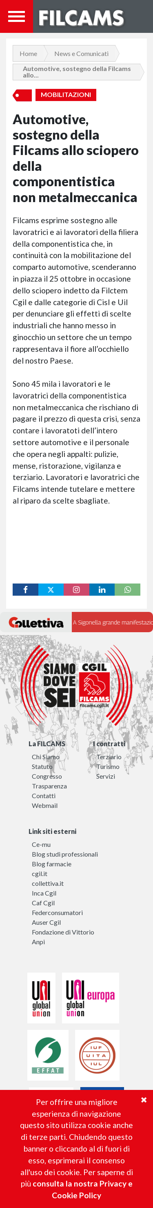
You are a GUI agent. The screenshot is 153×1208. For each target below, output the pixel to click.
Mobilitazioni (66, 95)
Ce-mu (41, 844)
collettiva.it (48, 883)
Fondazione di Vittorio (63, 932)
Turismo (108, 766)
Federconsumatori (57, 912)
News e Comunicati (81, 53)
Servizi (105, 776)
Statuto (42, 766)
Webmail (45, 805)
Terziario (109, 756)
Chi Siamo (46, 756)
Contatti (43, 795)
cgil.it (39, 873)
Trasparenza (49, 786)
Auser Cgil (46, 922)
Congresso (47, 776)
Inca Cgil (44, 893)
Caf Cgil (43, 903)
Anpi (38, 941)
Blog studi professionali (65, 854)
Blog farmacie (51, 864)
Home (28, 53)
